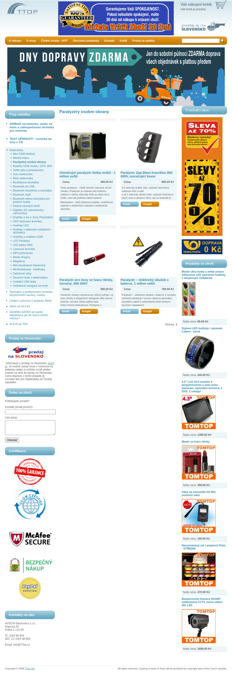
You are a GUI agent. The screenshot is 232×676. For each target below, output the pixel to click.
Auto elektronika (22, 174)
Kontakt (109, 40)
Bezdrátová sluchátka (26, 182)
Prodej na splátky (143, 40)
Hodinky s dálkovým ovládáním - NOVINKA (32, 231)
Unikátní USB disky (24, 281)
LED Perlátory (21, 240)
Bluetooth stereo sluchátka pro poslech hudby (31, 200)
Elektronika (16, 150)
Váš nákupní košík (196, 4)
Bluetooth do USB (23, 186)
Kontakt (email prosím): (19, 407)
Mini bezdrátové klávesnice (29, 265)
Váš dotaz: (11, 417)
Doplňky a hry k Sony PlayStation (33, 217)
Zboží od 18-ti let (20, 306)
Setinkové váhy (22, 273)
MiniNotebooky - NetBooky (29, 269)
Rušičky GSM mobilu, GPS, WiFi (32, 166)
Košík (123, 40)
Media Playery (21, 257)
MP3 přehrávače (23, 253)
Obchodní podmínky (86, 40)
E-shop (31, 40)
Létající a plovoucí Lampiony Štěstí (31, 300)
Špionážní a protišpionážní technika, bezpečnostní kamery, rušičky (31, 293)
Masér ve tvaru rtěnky (196, 441)
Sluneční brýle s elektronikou (30, 277)
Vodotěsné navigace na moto (30, 285)
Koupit (90, 218)
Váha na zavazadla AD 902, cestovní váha (199, 493)
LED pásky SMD (23, 245)
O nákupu (15, 40)
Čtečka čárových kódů (26, 206)
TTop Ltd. (30, 671)
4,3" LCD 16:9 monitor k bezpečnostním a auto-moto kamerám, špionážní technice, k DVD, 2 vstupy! (202, 386)
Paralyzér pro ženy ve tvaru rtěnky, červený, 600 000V (86, 281)
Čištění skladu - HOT (54, 40)
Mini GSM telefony (24, 153)
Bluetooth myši (22, 194)
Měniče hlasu (21, 158)
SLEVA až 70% (19, 324)
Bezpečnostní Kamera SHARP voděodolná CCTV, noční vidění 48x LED (202, 602)
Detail (69, 218)
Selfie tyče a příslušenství (28, 170)
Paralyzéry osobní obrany (29, 162)
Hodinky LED (21, 225)
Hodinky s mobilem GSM (28, 236)
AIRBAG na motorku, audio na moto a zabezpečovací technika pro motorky (32, 127)
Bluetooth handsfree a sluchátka (32, 190)
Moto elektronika (23, 178)
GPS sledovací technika (27, 221)
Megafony (19, 261)
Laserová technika (24, 249)
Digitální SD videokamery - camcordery (29, 211)
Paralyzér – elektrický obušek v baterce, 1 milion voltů (145, 281)
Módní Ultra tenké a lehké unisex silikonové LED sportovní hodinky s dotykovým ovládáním (203, 275)
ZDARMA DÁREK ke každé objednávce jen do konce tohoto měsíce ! (29, 315)
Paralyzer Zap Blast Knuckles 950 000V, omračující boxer (146, 174)
